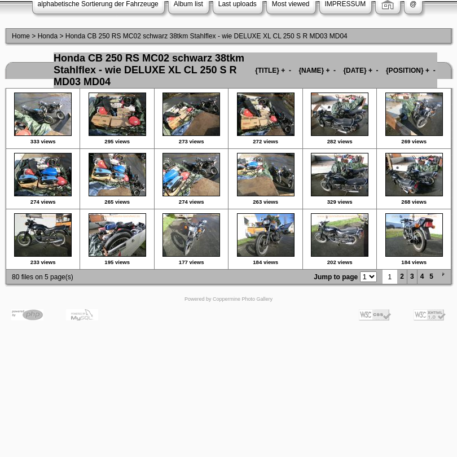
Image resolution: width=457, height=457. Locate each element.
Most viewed (291, 4)
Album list (188, 4)
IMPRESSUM (345, 4)
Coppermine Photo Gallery (243, 299)
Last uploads (237, 4)
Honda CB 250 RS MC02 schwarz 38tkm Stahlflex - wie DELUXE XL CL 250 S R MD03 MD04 (206, 36)
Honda (48, 36)
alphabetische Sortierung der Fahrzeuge (98, 4)
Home (21, 36)
